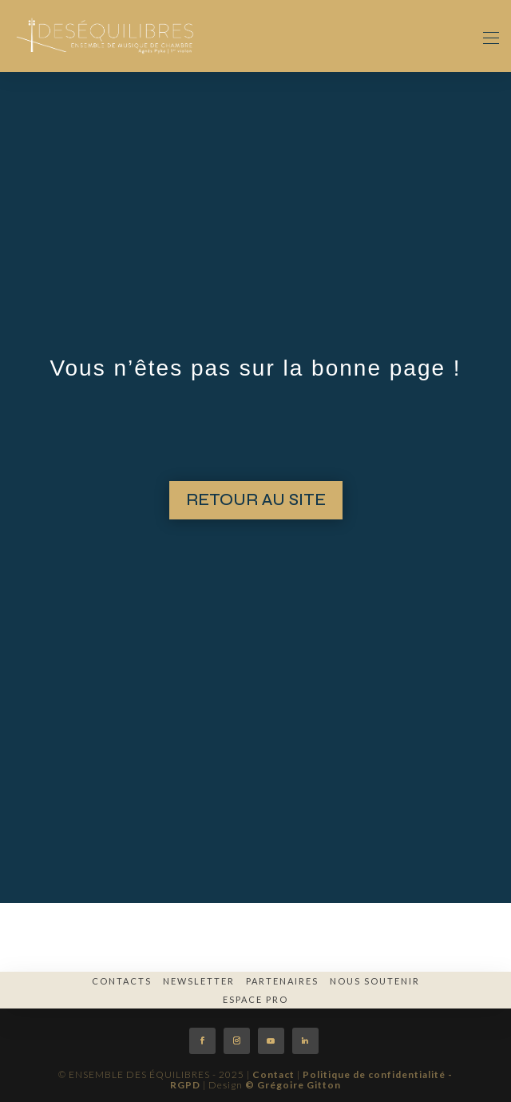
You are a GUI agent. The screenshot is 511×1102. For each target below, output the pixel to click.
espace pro (255, 999)
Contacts (122, 981)
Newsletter (199, 981)
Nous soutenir (375, 981)
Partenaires (282, 981)
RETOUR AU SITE (256, 500)
